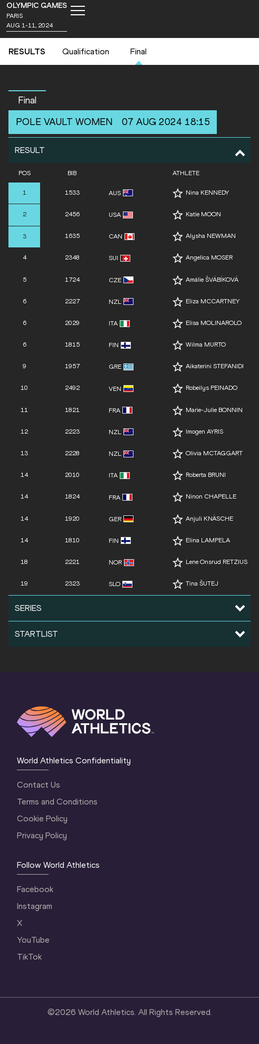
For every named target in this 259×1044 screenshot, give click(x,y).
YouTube (33, 940)
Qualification (85, 51)
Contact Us (38, 785)
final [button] (27, 100)
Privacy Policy (42, 835)
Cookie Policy (42, 818)
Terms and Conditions (57, 802)
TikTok (29, 957)
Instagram (34, 906)
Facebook (35, 889)
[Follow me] (177, 193)
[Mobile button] (77, 10)
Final (138, 51)
